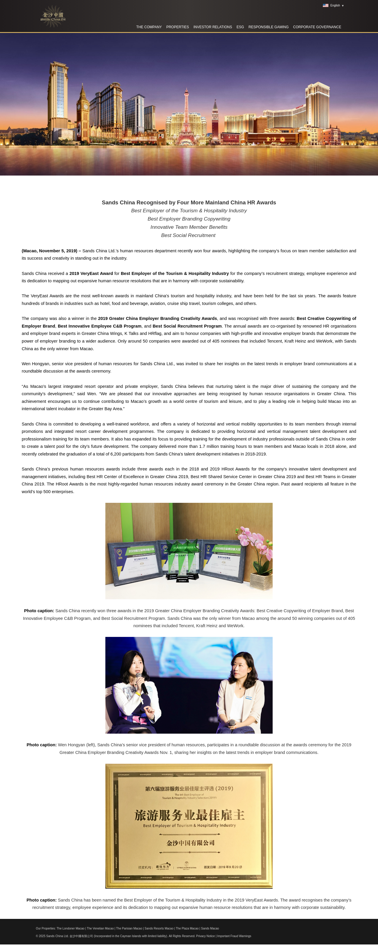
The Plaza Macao (187, 928)
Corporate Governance (317, 27)
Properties (177, 27)
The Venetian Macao (100, 928)
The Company (149, 27)
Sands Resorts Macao (159, 928)
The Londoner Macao (71, 928)
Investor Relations (212, 27)
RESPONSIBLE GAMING (269, 27)
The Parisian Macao (129, 928)
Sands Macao (210, 928)
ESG (240, 27)
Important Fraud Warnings (234, 936)
